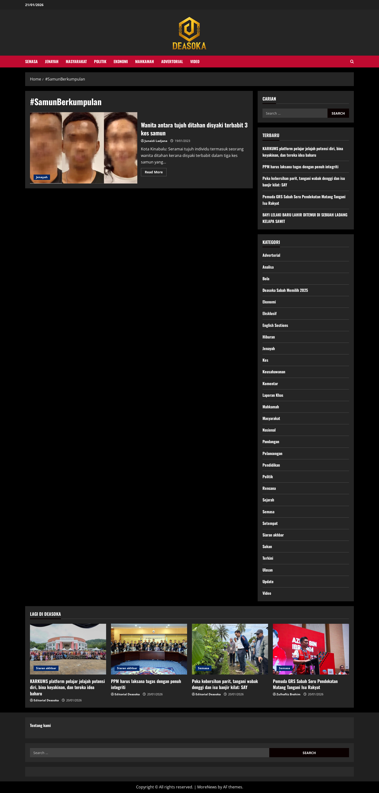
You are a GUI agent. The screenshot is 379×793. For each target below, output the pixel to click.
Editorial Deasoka (46, 700)
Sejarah (268, 500)
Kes (265, 360)
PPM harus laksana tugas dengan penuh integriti (300, 166)
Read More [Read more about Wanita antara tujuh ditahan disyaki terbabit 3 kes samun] (156, 172)
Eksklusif (269, 313)
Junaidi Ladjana (156, 141)
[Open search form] (352, 61)
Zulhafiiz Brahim (288, 694)
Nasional (269, 430)
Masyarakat (76, 61)
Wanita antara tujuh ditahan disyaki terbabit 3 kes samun (83, 148)
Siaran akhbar (273, 535)
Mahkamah (144, 61)
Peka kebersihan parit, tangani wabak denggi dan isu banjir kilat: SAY (225, 684)
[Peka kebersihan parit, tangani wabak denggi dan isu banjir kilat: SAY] (230, 649)
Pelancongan (272, 453)
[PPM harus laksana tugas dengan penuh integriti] (149, 649)
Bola (265, 278)
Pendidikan (271, 465)
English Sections (275, 325)
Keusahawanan (273, 371)
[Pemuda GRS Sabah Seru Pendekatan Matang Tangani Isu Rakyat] (311, 649)
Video (194, 61)
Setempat (270, 523)
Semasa (31, 61)
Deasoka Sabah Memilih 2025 (285, 290)
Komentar (270, 383)
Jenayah (51, 61)
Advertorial (172, 61)
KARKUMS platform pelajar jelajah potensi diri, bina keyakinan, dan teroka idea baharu (67, 687)
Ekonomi (121, 61)
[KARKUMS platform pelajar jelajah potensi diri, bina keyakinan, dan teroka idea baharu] (68, 649)
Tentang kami (40, 725)
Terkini (267, 558)
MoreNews (207, 787)
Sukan (267, 546)
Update (268, 581)
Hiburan (268, 337)
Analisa (268, 267)
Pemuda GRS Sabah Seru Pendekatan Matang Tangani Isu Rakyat (305, 684)
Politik (100, 61)
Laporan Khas (272, 395)
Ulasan (267, 570)
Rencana (269, 488)
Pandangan (270, 441)
